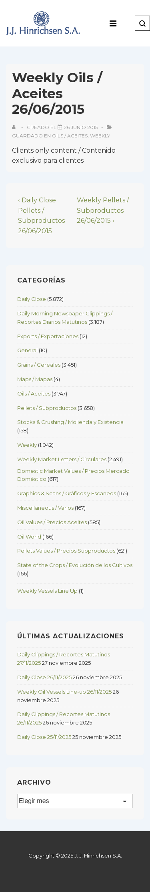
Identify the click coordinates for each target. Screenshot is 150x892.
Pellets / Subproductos (46, 408)
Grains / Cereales (38, 364)
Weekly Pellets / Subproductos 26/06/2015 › (103, 210)
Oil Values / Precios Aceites (52, 522)
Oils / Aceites (70, 136)
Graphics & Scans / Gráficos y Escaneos (66, 493)
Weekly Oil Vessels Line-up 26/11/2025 (64, 691)
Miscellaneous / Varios (45, 508)
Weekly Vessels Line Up (47, 590)
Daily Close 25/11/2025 (44, 737)
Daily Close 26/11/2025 (44, 677)
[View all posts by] (15, 127)
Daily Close (31, 299)
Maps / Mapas (34, 379)
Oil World (29, 536)
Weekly (100, 136)
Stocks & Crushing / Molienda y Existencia (70, 422)
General (27, 350)
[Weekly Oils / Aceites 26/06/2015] (81, 127)
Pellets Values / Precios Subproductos (66, 550)
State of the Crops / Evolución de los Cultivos (74, 565)
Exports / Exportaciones (47, 336)
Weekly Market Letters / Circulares (61, 459)
